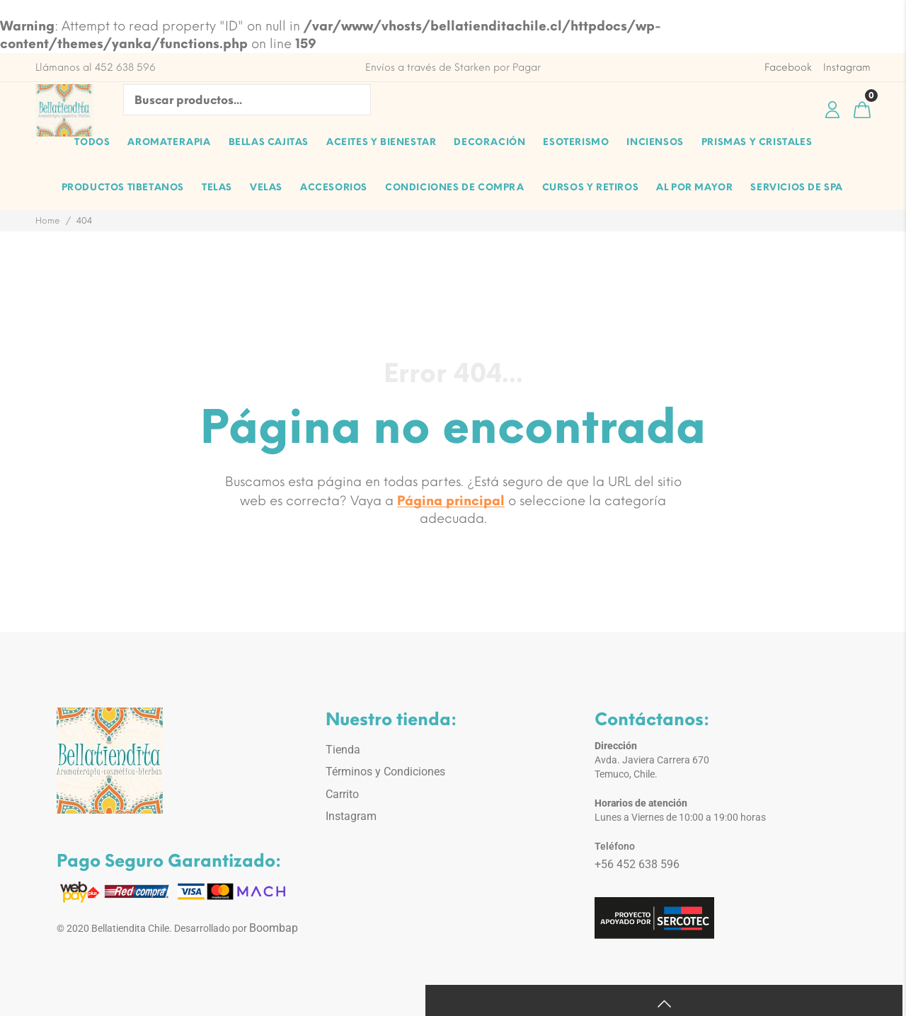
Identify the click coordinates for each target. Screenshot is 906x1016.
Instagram (351, 816)
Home (47, 221)
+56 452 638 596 (637, 864)
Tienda (343, 749)
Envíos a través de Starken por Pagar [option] (453, 68)
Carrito (342, 794)
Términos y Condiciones (385, 771)
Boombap (273, 928)
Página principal (451, 501)
